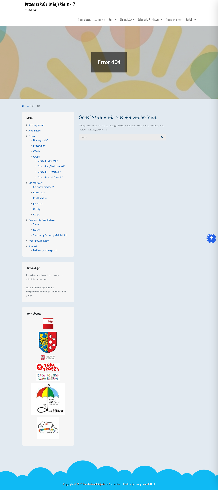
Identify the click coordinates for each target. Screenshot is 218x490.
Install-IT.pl (148, 484)
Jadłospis (38, 203)
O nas (111, 19)
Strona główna (84, 19)
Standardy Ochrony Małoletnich (50, 235)
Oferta (36, 151)
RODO (36, 229)
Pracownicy (39, 145)
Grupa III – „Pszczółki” (49, 171)
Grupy (36, 156)
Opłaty (36, 209)
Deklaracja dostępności (45, 250)
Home (25, 106)
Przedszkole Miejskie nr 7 (50, 4)
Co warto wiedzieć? (43, 187)
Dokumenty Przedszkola (148, 19)
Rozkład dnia (40, 198)
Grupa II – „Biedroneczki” (51, 166)
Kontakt (189, 19)
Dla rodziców (126, 19)
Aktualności (100, 19)
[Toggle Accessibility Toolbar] (211, 238)
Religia (36, 214)
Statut (36, 224)
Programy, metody (174, 19)
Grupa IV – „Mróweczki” (50, 177)
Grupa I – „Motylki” (48, 160)
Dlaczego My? (40, 140)
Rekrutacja (39, 192)
